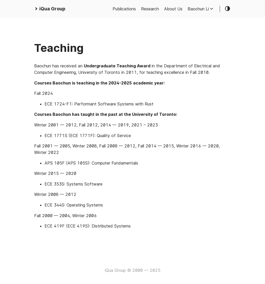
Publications (124, 8)
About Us (173, 8)
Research (150, 8)
